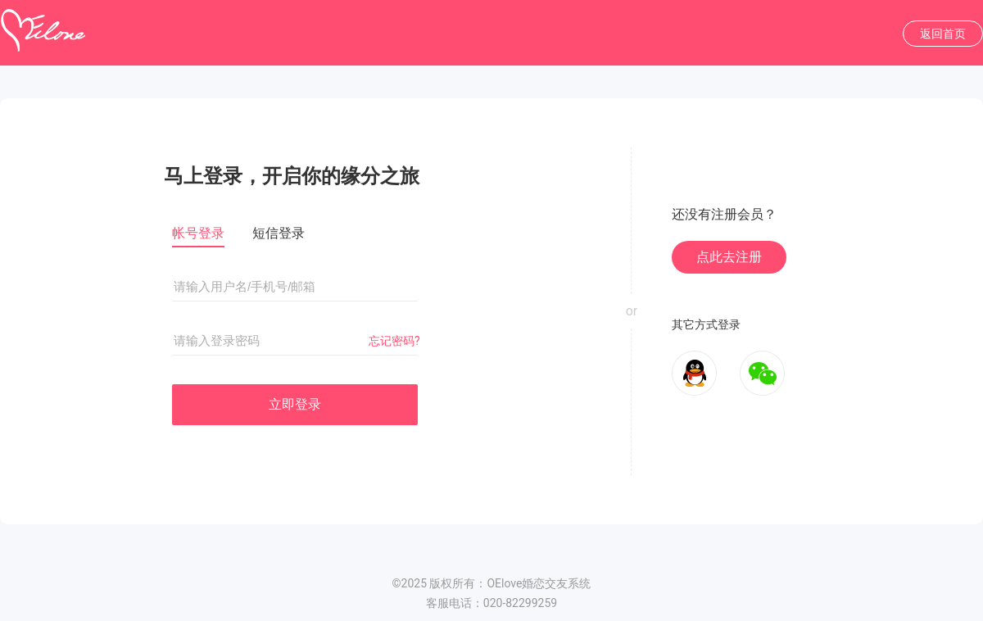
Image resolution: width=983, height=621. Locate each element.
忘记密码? (394, 340)
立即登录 (295, 404)
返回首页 (943, 33)
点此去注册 (729, 257)
